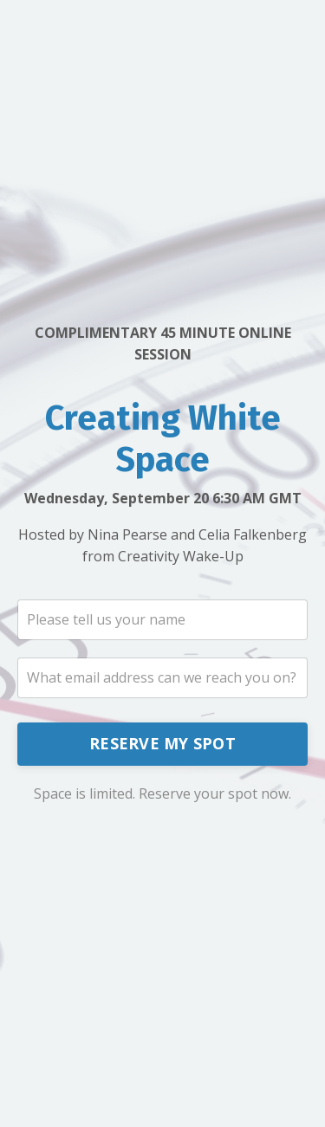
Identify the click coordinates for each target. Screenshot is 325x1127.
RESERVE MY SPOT (162, 743)
